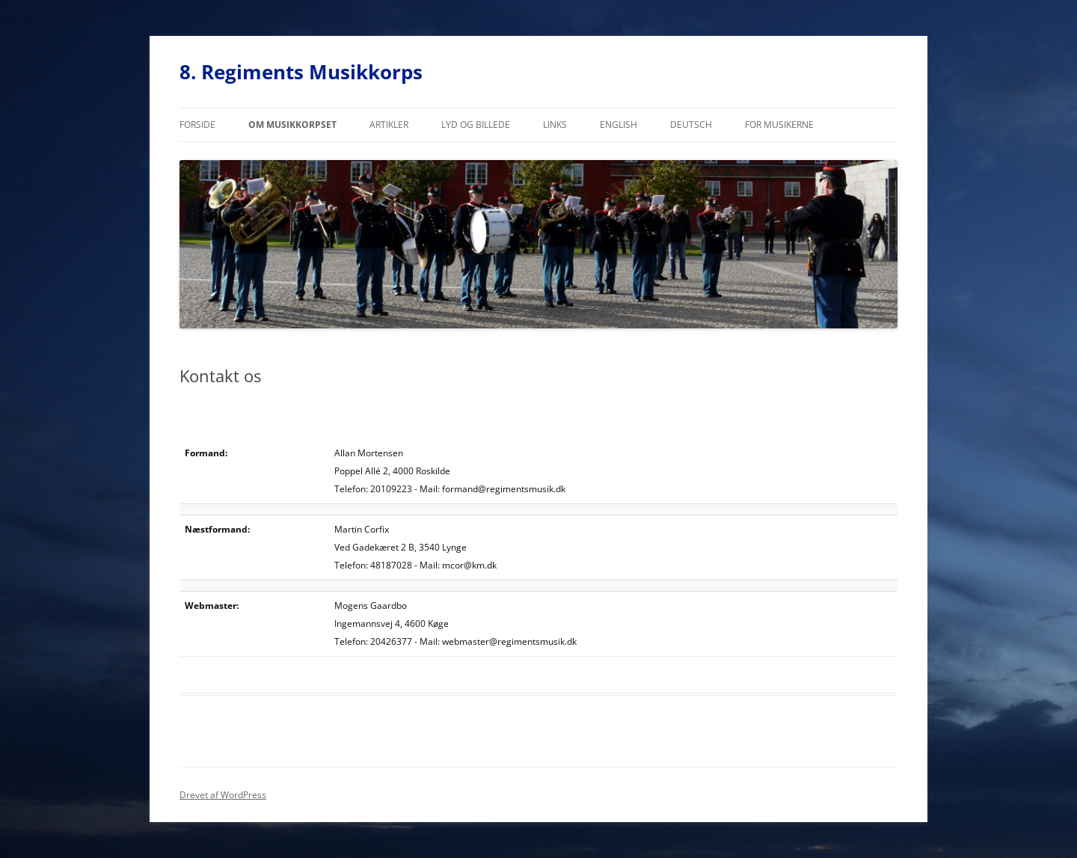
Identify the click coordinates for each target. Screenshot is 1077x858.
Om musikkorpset (292, 124)
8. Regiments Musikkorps (301, 71)
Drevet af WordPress (223, 794)
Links (555, 124)
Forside (197, 124)
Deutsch (691, 124)
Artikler (388, 124)
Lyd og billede (475, 124)
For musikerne (779, 124)
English (618, 124)
